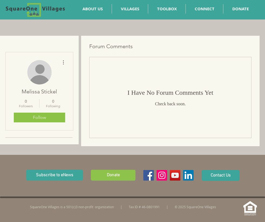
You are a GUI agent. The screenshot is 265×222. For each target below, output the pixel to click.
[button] (204, 9)
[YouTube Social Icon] (175, 175)
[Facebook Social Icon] (148, 175)
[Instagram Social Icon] (162, 175)
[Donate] (113, 175)
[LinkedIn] (188, 175)
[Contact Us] (221, 175)
